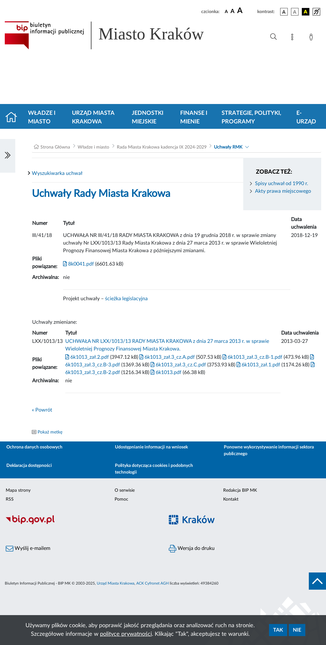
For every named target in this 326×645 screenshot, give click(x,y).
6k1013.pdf (165, 372)
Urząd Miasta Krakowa (93, 117)
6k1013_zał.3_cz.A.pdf (166, 357)
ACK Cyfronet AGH (152, 583)
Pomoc (121, 499)
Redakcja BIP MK (240, 490)
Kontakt (230, 499)
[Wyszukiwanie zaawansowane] (273, 37)
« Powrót (42, 410)
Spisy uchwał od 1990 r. (281, 183)
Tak (278, 630)
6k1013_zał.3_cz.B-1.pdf (251, 357)
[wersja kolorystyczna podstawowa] (284, 12)
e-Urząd (306, 117)
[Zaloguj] (312, 38)
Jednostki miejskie (147, 117)
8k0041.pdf (78, 264)
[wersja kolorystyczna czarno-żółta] (305, 12)
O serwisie (125, 490)
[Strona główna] (14, 117)
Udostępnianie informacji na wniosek (151, 447)
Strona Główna (55, 147)
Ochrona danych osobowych (34, 447)
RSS (10, 499)
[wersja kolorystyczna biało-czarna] (295, 12)
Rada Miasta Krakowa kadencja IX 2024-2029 (162, 147)
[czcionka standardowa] (226, 11)
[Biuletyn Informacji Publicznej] (81, 523)
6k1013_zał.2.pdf (87, 357)
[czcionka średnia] (232, 11)
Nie (297, 630)
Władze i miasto (41, 117)
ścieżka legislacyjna (126, 298)
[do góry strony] (317, 581)
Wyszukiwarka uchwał (57, 173)
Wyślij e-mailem (28, 548)
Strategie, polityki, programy (251, 117)
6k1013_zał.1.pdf (257, 364)
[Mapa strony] (293, 38)
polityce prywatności (126, 634)
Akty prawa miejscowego (283, 191)
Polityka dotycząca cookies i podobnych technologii (154, 469)
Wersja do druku (192, 548)
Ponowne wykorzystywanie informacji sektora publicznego (269, 450)
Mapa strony (18, 490)
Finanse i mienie (193, 117)
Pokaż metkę (50, 432)
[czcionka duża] (246, 11)
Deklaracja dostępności (29, 465)
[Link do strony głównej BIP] (113, 35)
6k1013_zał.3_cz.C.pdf (177, 364)
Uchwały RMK (228, 147)
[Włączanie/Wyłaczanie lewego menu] (7, 156)
